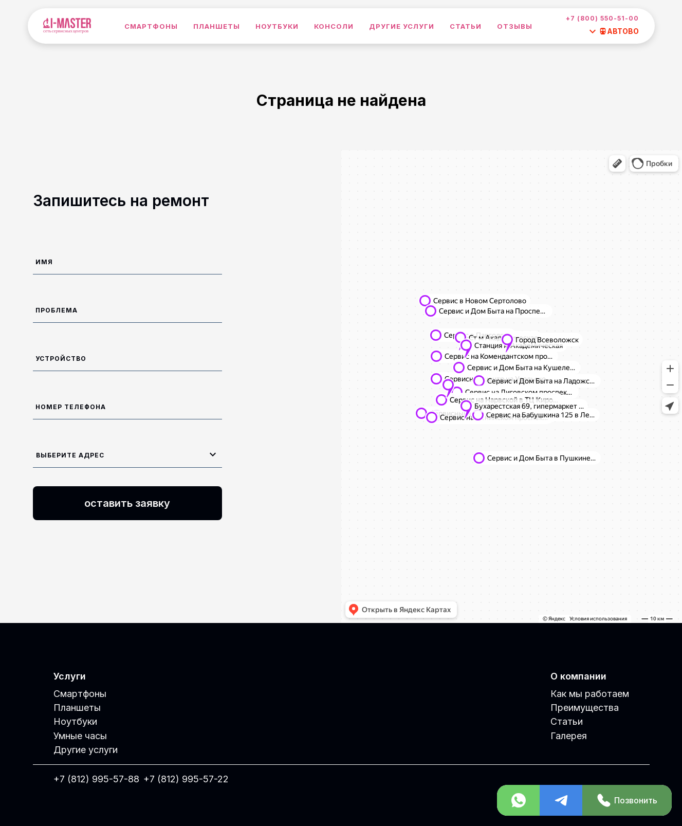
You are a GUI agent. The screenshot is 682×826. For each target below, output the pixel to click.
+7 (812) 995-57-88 (96, 779)
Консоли (334, 26)
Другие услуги (401, 26)
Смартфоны (151, 26)
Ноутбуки (277, 26)
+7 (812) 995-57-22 (186, 779)
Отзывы (514, 26)
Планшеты (216, 26)
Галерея (568, 735)
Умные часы (80, 735)
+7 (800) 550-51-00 (602, 18)
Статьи (466, 26)
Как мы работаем (589, 693)
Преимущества (584, 707)
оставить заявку (127, 503)
